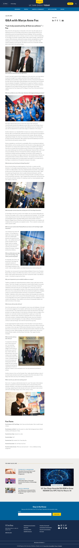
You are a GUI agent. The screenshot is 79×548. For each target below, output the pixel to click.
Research (17, 9)
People (26, 9)
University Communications (45, 529)
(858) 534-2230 (8, 532)
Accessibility (51, 546)
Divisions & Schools (39, 543)
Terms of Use (46, 546)
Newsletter (26, 527)
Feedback (60, 546)
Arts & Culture (52, 9)
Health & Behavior (57, 485)
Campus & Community (38, 9)
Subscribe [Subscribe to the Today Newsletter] (70, 3)
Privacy (56, 546)
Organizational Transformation (46, 527)
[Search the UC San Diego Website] (76, 4)
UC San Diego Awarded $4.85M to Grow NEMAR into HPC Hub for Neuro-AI (57, 489)
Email (19, 511)
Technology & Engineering (26, 469)
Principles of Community (44, 525)
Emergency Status (27, 529)
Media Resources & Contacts (29, 525)
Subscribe (56, 514)
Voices (62, 9)
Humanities (21, 479)
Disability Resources (28, 531)
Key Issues (42, 531)
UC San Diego (13, 3)
